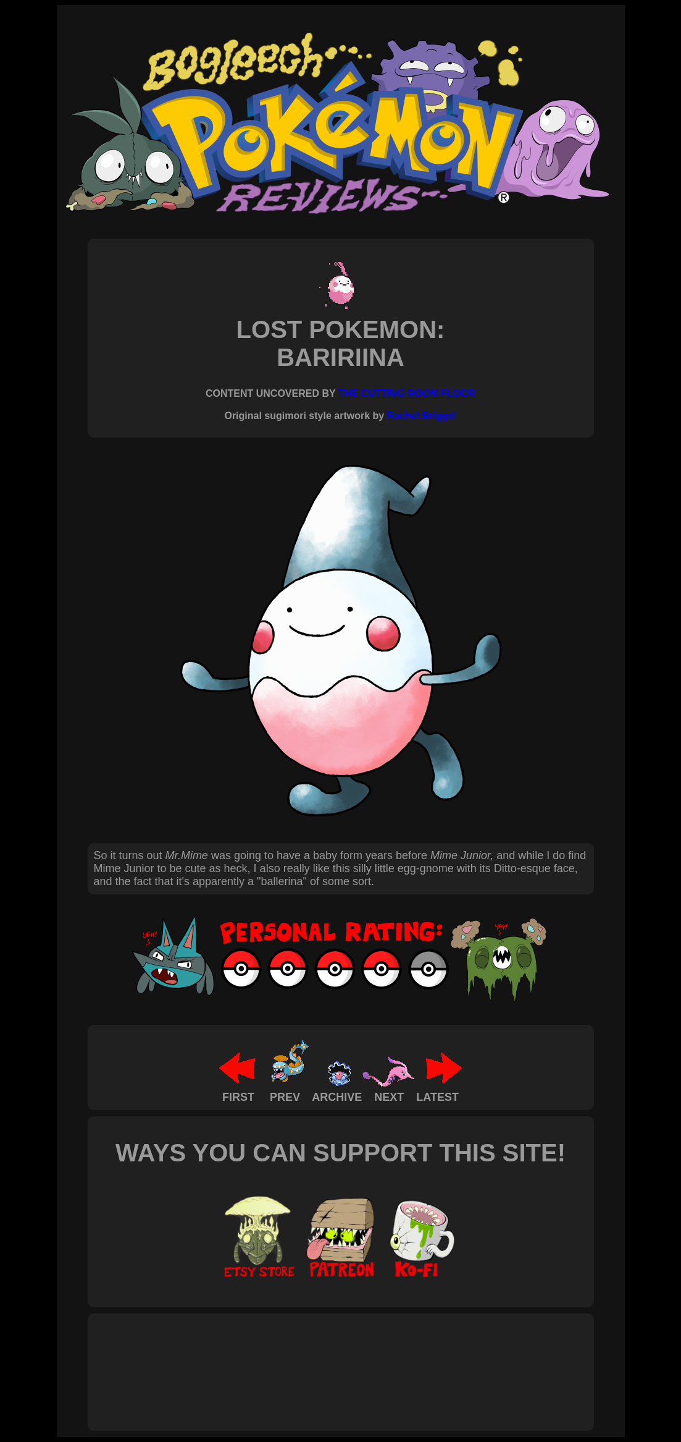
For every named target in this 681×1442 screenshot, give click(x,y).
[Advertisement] (318, 1358)
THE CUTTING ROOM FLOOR (406, 393)
